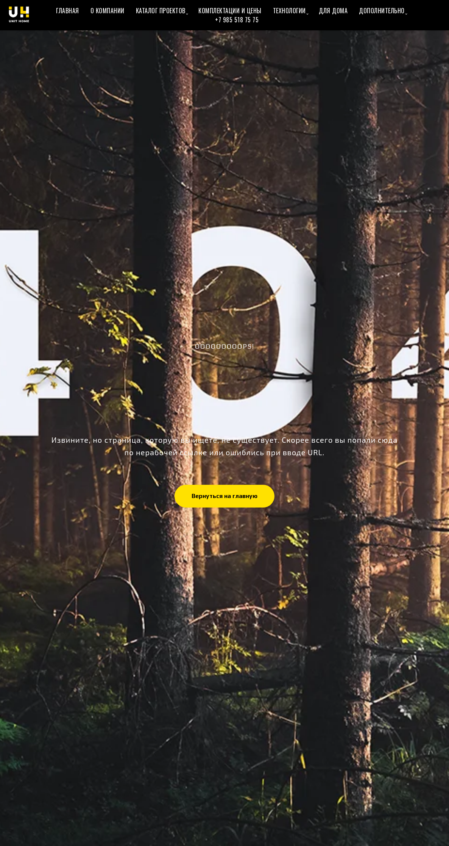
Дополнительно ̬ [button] (382, 10)
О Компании (107, 10)
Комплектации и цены (230, 10)
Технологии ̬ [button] (290, 10)
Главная (67, 10)
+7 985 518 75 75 (237, 19)
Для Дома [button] (333, 10)
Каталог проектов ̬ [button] (161, 10)
